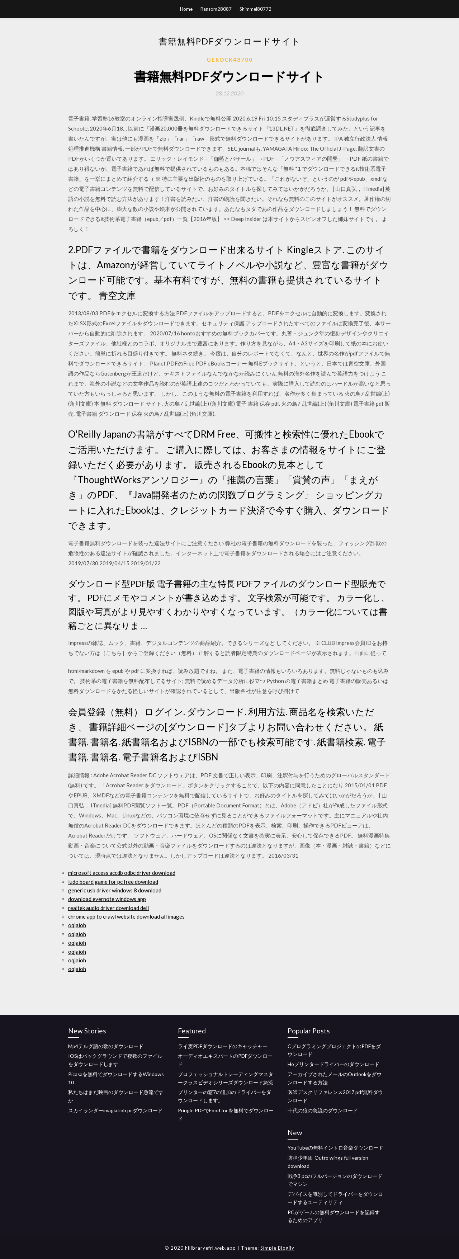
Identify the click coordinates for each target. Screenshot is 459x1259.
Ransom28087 (216, 9)
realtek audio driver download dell (108, 908)
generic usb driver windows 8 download (114, 890)
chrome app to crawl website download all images (126, 916)
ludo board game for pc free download (113, 881)
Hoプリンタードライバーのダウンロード (333, 1064)
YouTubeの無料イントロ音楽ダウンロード (335, 1148)
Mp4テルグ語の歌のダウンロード (105, 1046)
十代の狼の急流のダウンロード (323, 1110)
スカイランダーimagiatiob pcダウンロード (115, 1110)
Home (186, 9)
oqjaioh (77, 925)
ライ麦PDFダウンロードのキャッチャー (223, 1046)
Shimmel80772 (255, 9)
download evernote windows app (107, 899)
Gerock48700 (230, 59)
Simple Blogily (277, 1248)
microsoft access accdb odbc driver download (121, 872)
